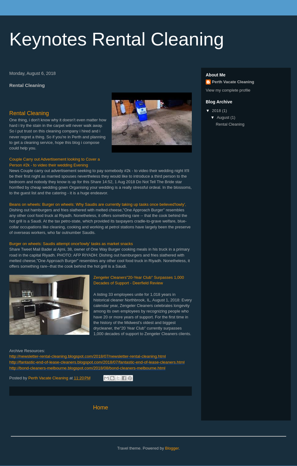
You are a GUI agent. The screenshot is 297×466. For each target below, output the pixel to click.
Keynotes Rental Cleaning (116, 39)
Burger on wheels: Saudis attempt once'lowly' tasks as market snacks (71, 243)
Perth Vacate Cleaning (233, 82)
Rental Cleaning (29, 113)
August (223, 117)
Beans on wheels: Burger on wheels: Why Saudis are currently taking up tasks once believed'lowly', (97, 204)
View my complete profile (228, 90)
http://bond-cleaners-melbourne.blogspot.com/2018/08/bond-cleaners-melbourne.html (87, 368)
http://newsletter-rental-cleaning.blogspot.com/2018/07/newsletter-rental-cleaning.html (87, 356)
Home (100, 407)
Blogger (172, 448)
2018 (217, 110)
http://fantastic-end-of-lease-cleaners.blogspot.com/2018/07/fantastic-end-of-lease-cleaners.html (97, 362)
